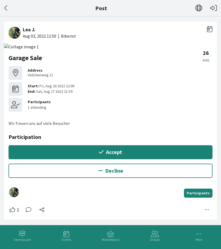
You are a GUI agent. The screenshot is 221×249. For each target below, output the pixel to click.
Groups (155, 239)
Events (66, 239)
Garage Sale (25, 58)
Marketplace (110, 239)
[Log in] (213, 8)
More (198, 239)
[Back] (6, 8)
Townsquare (22, 239)
